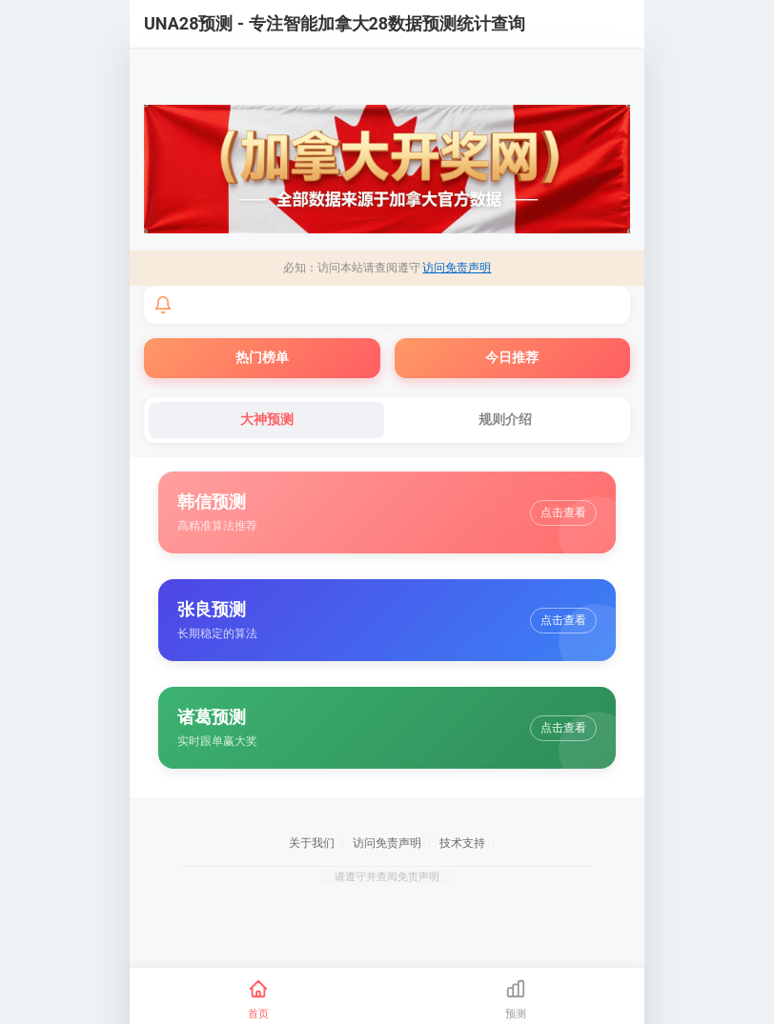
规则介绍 (505, 419)
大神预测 (267, 419)
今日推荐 (512, 357)
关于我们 (312, 843)
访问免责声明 (456, 267)
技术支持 (462, 843)
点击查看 (563, 512)
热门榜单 (262, 357)
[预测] (515, 999)
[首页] (258, 999)
